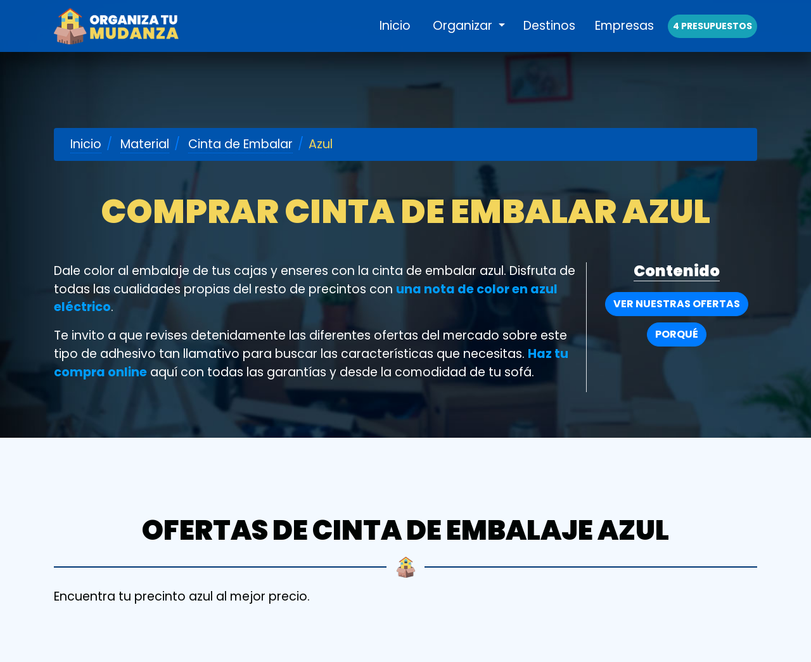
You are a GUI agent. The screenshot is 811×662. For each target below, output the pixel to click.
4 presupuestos (712, 39)
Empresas (624, 39)
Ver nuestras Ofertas (676, 303)
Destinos (549, 39)
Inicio (395, 39)
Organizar (464, 39)
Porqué (676, 334)
